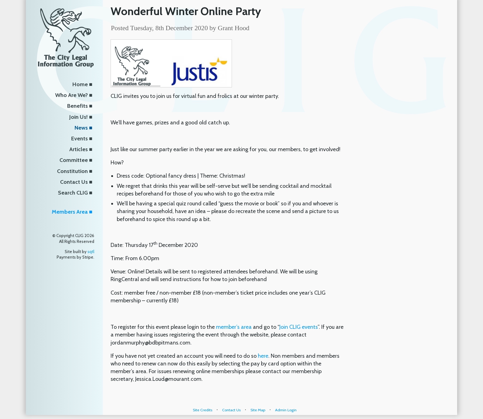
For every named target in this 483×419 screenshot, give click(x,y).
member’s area (234, 327)
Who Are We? (71, 95)
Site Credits (202, 410)
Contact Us (74, 182)
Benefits (77, 106)
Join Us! (78, 117)
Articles (78, 149)
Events (79, 138)
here (263, 356)
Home (80, 84)
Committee (73, 160)
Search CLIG (73, 192)
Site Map (257, 410)
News (81, 127)
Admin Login (286, 410)
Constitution (72, 171)
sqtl (90, 251)
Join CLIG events (298, 327)
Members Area (70, 211)
